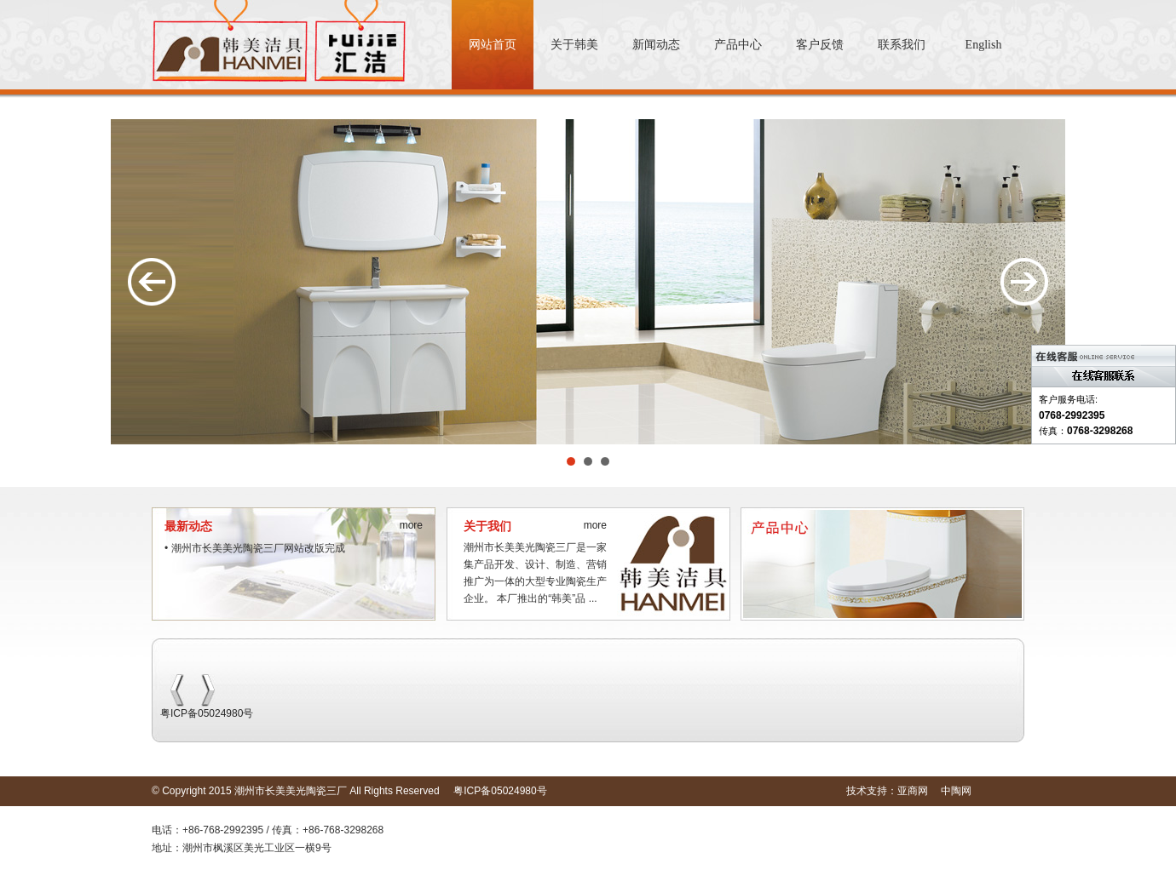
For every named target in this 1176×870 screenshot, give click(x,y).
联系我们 (901, 44)
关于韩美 (574, 44)
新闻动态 (656, 44)
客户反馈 (820, 44)
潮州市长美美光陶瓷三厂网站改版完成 (258, 548)
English (984, 44)
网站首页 (492, 44)
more (411, 525)
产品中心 (738, 44)
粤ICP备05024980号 (206, 713)
